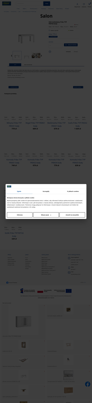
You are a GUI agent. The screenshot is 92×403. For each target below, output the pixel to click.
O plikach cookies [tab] (73, 191)
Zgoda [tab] (19, 191)
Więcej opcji (46, 215)
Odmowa (20, 215)
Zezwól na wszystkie (72, 215)
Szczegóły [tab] (46, 191)
